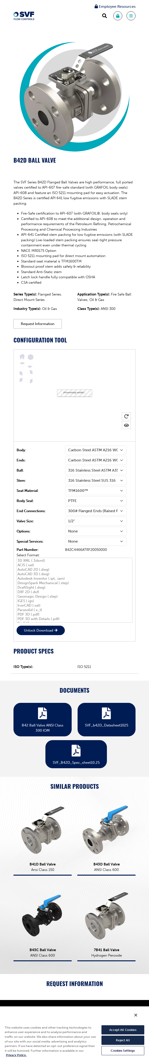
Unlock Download (38, 630)
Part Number (27, 550)
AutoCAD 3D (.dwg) (74, 574)
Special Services (30, 541)
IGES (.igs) (74, 601)
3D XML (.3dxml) (74, 560)
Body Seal (25, 501)
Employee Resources (115, 6)
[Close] (136, 1015)
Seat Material (27, 491)
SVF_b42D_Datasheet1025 (106, 716)
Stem (21, 480)
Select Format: (28, 555)
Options (23, 531)
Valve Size (25, 521)
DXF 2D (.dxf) (74, 592)
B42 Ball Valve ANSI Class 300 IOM (42, 719)
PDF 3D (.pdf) (74, 614)
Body (21, 450)
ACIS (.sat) (74, 565)
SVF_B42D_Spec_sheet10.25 (76, 753)
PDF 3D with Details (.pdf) (74, 619)
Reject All (123, 1040)
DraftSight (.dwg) (74, 587)
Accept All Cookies (122, 1030)
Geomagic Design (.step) (74, 596)
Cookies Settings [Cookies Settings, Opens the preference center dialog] (123, 1050)
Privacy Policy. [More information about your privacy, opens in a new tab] (16, 1055)
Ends (21, 460)
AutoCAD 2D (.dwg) (74, 569)
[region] (74, 1032)
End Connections (31, 511)
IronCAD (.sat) (74, 605)
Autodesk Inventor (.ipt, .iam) (74, 578)
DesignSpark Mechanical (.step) (74, 583)
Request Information (37, 324)
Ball (20, 470)
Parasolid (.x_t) (74, 610)
